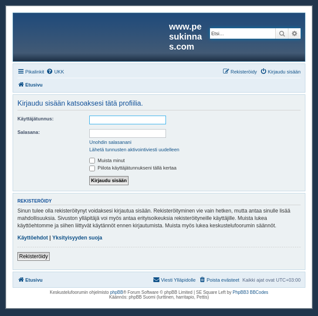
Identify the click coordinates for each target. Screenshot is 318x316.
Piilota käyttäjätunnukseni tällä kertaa (132, 167)
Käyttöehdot (32, 238)
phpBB (116, 292)
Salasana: (28, 132)
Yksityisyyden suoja (77, 238)
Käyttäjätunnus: (35, 118)
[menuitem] (55, 72)
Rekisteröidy (33, 256)
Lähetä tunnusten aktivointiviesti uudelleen (134, 149)
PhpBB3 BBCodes (250, 292)
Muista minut (107, 160)
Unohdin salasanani (110, 142)
